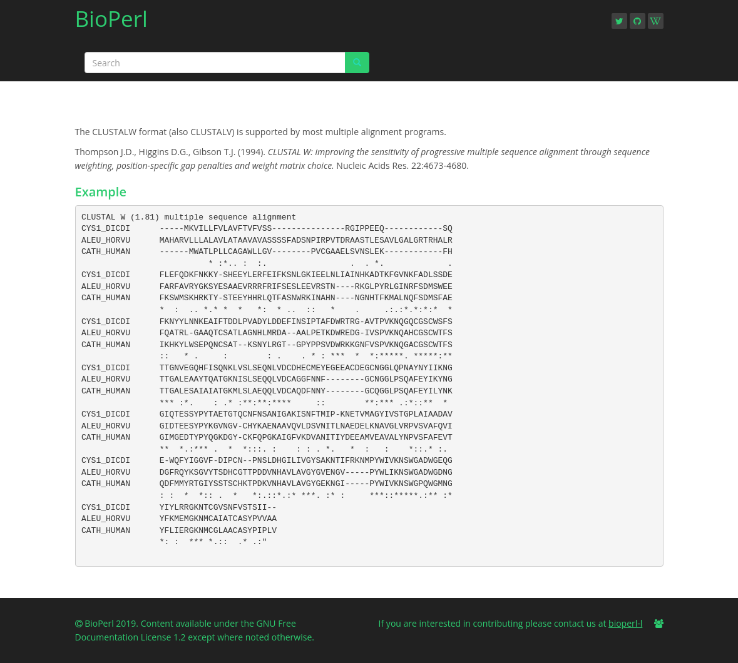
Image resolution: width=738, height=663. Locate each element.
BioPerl (111, 23)
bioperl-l (625, 623)
